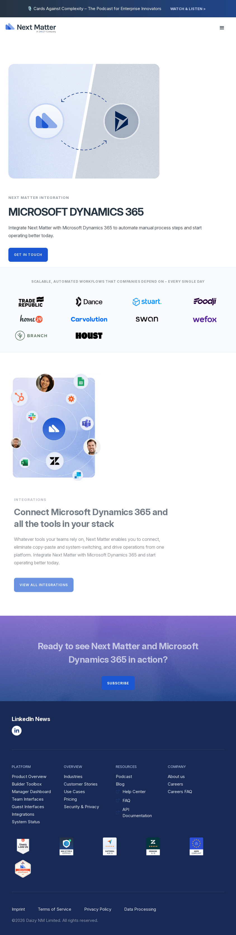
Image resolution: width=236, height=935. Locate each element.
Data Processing (140, 909)
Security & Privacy (81, 806)
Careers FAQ (180, 791)
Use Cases (74, 791)
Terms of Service (54, 909)
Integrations (23, 814)
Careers (175, 784)
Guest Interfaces (28, 806)
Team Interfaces (28, 799)
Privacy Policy (97, 909)
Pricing (70, 799)
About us (176, 776)
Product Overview (29, 776)
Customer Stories (81, 784)
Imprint (18, 909)
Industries (73, 776)
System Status (26, 821)
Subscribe (118, 683)
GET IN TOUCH (28, 255)
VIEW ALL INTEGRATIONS (44, 586)
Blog (120, 784)
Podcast (124, 776)
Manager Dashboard (31, 791)
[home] (34, 28)
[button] (220, 28)
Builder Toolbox (27, 784)
